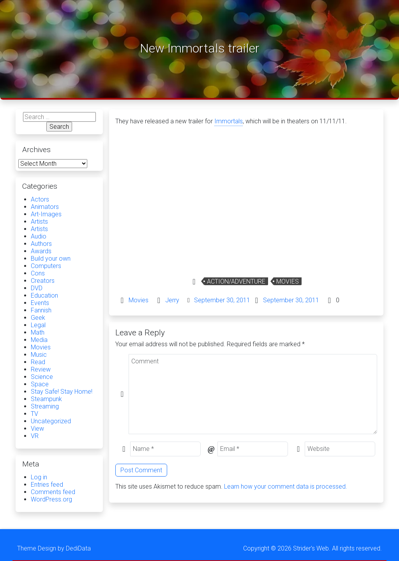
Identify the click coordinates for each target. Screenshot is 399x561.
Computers (46, 266)
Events (40, 303)
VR (35, 436)
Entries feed (47, 484)
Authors (41, 243)
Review (41, 369)
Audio (38, 236)
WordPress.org (51, 499)
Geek (38, 317)
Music (39, 354)
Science (42, 376)
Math (37, 332)
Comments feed (53, 492)
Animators (45, 206)
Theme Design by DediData (54, 548)
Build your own (51, 258)
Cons (38, 273)
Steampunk (46, 399)
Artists (39, 221)
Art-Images (46, 214)
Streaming (45, 406)
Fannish (41, 310)
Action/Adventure (236, 281)
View (37, 428)
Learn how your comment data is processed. (285, 486)
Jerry (172, 300)
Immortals (228, 121)
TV (34, 413)
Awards (41, 251)
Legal (38, 325)
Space (40, 384)
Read (38, 362)
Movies (287, 281)
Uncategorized (51, 421)
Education (44, 295)
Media (39, 340)
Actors (40, 199)
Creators (43, 280)
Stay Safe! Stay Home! (61, 391)
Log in (39, 477)
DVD (36, 288)
